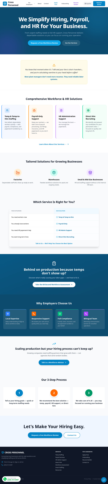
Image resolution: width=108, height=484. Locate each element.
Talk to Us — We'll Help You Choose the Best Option (54, 244)
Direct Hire (58, 462)
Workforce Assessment (62, 465)
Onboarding (65, 3)
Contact (46, 3)
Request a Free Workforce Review (44, 43)
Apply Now (56, 3)
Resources (58, 470)
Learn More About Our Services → (54, 144)
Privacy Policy (87, 479)
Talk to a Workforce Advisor (54, 362)
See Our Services (71, 43)
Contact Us (71, 435)
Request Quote (99, 3)
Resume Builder (76, 3)
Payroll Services (60, 457)
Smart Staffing (59, 467)
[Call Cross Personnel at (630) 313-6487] (11, 479)
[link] (13, 3)
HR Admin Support (61, 460)
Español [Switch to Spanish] (88, 3)
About (39, 3)
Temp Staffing (59, 455)
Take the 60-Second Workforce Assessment (54, 285)
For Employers (30, 3)
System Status (97, 479)
